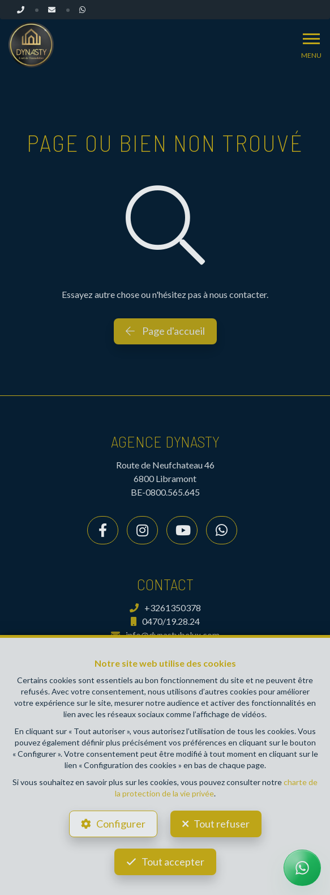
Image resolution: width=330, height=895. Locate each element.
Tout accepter (173, 861)
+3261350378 (165, 607)
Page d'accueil (165, 331)
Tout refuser (222, 823)
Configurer (120, 823)
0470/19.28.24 (165, 621)
